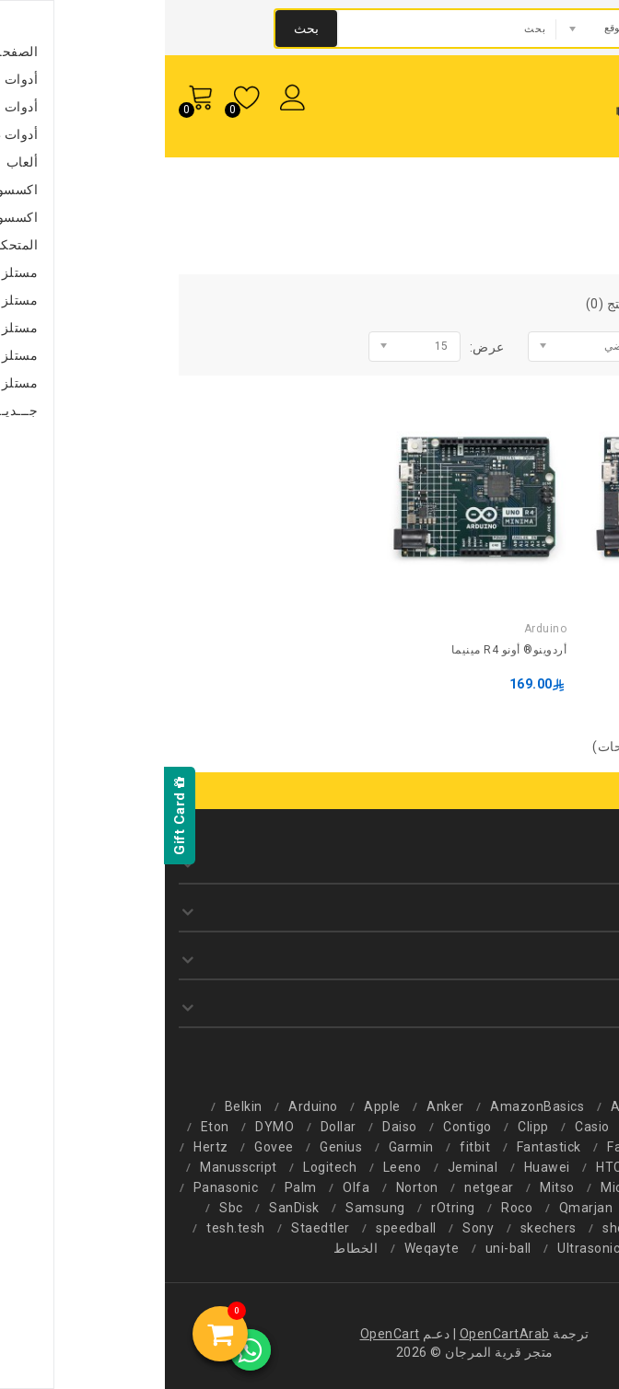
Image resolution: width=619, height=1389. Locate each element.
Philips (549, 1207)
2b (556, 1106)
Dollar (174, 1126)
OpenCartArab (340, 1333)
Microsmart (472, 1187)
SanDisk (129, 1207)
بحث (141, 28)
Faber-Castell (484, 1147)
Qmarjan (421, 1207)
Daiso (234, 1126)
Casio (427, 1126)
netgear (324, 1187)
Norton (252, 1187)
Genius (176, 1147)
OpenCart (225, 1333)
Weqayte (267, 1248)
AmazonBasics (372, 1106)
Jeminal (308, 1167)
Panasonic (61, 1187)
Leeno (237, 1167)
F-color (573, 1147)
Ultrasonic (423, 1248)
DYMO (109, 1126)
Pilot (488, 1207)
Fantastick (384, 1147)
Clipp (368, 1126)
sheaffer (465, 1228)
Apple (217, 1106)
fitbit (310, 1147)
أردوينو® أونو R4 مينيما (344, 649)
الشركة (551, 194)
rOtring (288, 1207)
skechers (384, 1228)
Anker (280, 1106)
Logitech (165, 1167)
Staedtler (155, 1228)
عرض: (322, 347)
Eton (50, 1126)
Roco (352, 1207)
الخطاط (191, 1248)
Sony (313, 1228)
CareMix (496, 1126)
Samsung (210, 1207)
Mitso (392, 1187)
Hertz (46, 1147)
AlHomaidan (484, 1106)
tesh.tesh (70, 1228)
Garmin (246, 1147)
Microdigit (565, 1187)
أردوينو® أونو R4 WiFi (551, 649)
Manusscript (73, 1167)
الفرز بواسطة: (551, 347)
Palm (136, 1187)
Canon (568, 1126)
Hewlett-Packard (536, 1167)
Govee (109, 1147)
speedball (241, 1228)
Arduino (484, 194)
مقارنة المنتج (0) (469, 303)
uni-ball (344, 1248)
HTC (444, 1167)
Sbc (66, 1207)
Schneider (551, 1228)
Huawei (382, 1167)
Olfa (191, 1187)
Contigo (302, 1126)
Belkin (79, 1106)
